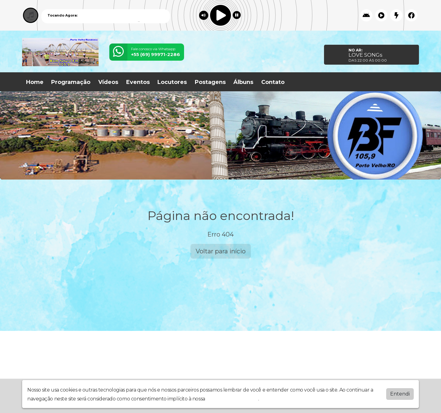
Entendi (400, 394)
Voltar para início (221, 251)
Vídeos (108, 82)
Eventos (138, 82)
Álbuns (243, 82)
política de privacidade (232, 399)
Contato (273, 82)
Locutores (172, 82)
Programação (70, 82)
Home (34, 82)
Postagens (210, 82)
